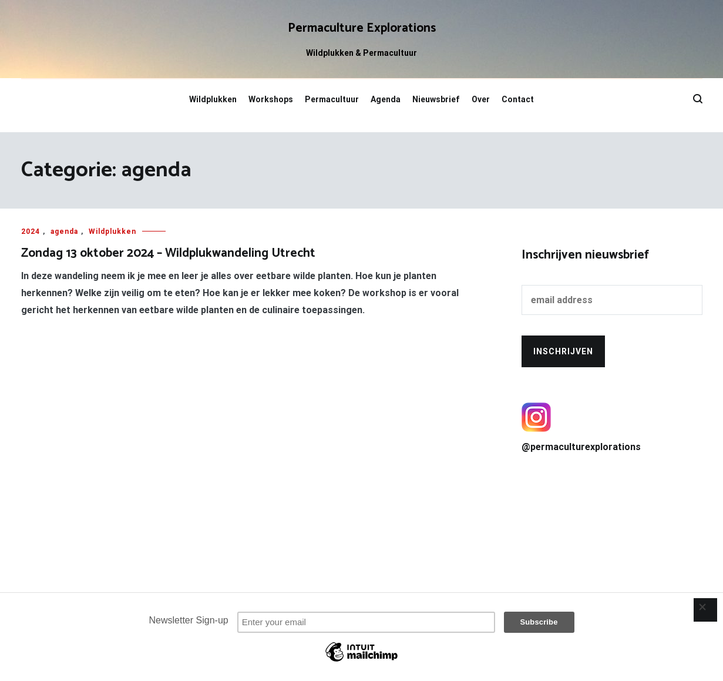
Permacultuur (332, 99)
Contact (518, 99)
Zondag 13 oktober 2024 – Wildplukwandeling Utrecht (168, 253)
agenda (64, 231)
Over (481, 99)
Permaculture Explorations (362, 28)
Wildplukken (213, 99)
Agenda (386, 99)
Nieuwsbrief (436, 99)
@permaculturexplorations (612, 427)
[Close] (705, 610)
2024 (30, 231)
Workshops (270, 99)
